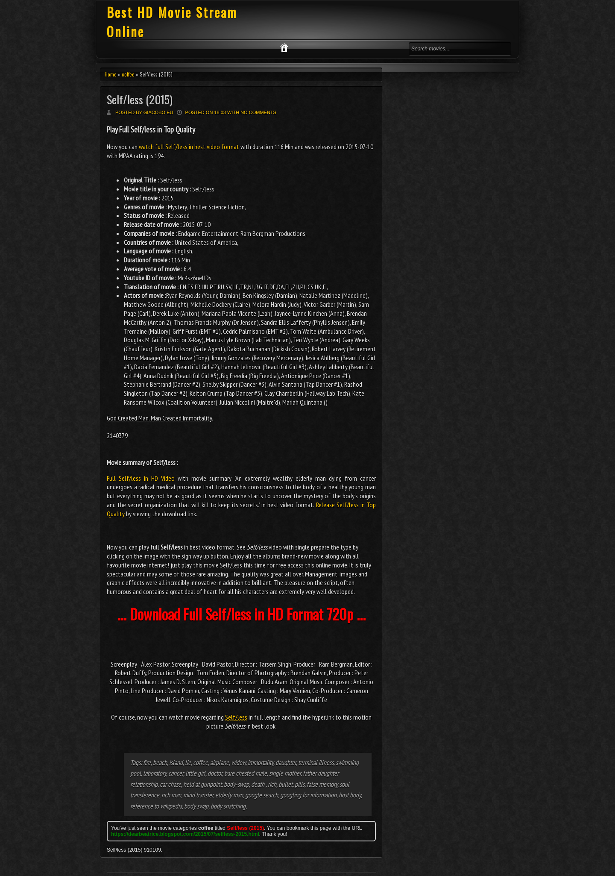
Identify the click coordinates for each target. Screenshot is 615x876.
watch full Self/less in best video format (189, 146)
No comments (258, 112)
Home (111, 74)
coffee (128, 74)
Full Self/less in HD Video (141, 478)
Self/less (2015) (140, 99)
